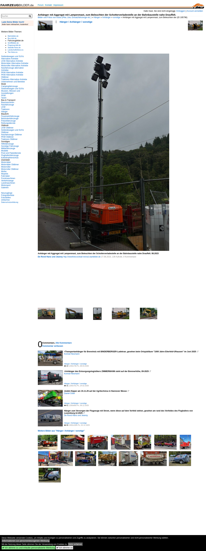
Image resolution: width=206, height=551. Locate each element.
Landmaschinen (8, 183)
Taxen (3, 98)
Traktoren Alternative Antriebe (14, 79)
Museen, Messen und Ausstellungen (10, 92)
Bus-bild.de (12, 38)
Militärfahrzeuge (8, 148)
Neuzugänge (6, 193)
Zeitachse (5, 200)
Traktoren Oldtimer (9, 139)
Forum (41, 5)
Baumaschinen (7, 102)
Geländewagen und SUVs (12, 88)
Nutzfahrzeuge (7, 105)
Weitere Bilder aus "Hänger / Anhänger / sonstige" (61, 431)
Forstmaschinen (8, 178)
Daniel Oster (69, 393)
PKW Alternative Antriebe (12, 72)
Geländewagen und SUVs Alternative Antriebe (12, 57)
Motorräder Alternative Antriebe (14, 63)
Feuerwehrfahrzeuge (10, 116)
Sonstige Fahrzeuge (10, 146)
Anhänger (106, 17)
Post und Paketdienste (11, 153)
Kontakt (48, 5)
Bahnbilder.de (13, 36)
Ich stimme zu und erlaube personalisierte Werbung (28, 547)
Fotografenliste (7, 195)
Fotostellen (6, 197)
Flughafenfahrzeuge (10, 155)
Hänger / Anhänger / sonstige (76, 22)
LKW (3, 107)
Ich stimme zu (64, 547)
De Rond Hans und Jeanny (50, 257)
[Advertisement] (97, 39)
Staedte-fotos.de (14, 47)
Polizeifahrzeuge (8, 121)
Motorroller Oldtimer (10, 169)
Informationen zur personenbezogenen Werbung (25, 540)
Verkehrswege (7, 181)
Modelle (4, 151)
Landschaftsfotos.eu (15, 50)
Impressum (58, 5)
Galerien (5, 187)
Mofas (4, 171)
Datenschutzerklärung (9, 202)
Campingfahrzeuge (9, 86)
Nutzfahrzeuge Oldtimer (11, 134)
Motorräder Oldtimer (10, 164)
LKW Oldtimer (7, 128)
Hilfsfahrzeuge (7, 144)
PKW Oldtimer (7, 137)
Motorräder (6, 162)
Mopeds (4, 174)
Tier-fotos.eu (12, 52)
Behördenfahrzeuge (9, 118)
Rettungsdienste (8, 123)
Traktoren (5, 109)
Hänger (97, 17)
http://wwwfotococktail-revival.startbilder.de (82, 257)
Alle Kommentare (63, 343)
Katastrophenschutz (10, 157)
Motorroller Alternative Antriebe (14, 65)
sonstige (116, 17)
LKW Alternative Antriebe (12, 61)
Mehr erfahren (75, 544)
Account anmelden (195, 11)
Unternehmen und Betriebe (13, 82)
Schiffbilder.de (13, 43)
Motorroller (6, 167)
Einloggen (180, 11)
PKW (3, 95)
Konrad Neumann (72, 354)
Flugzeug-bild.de (14, 45)
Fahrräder (5, 176)
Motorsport (6, 185)
